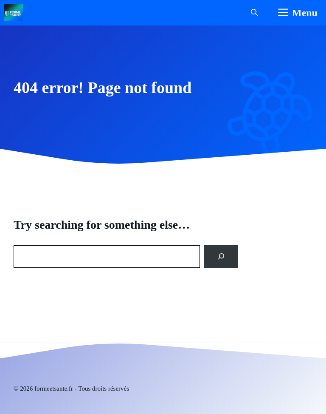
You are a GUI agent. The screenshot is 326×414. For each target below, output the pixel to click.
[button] (254, 13)
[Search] (221, 256)
